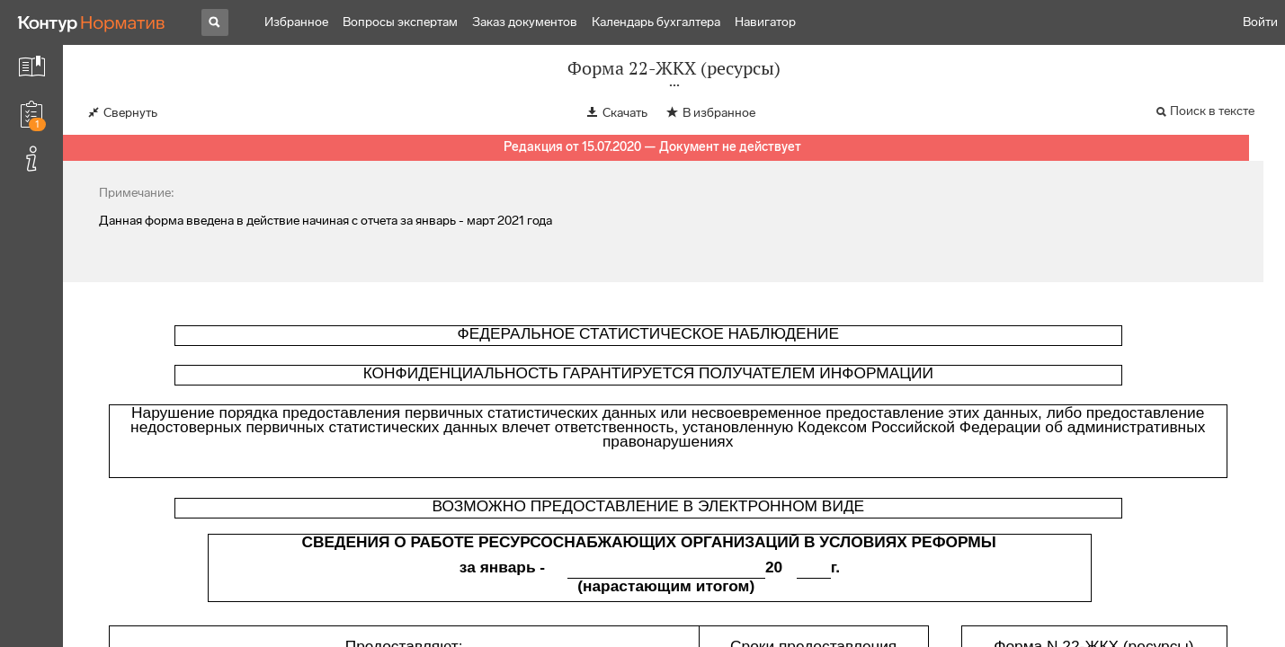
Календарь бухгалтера (656, 22)
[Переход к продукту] (91, 22)
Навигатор (765, 22)
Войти (1260, 22)
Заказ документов (524, 22)
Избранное (296, 22)
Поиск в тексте (1212, 111)
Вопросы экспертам (400, 22)
